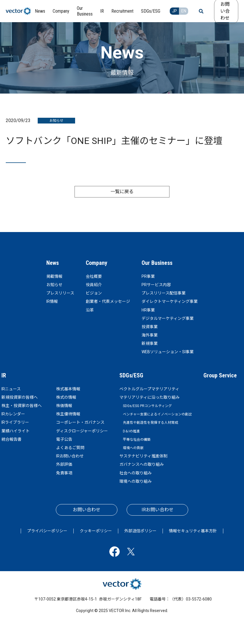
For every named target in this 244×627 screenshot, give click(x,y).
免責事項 (64, 473)
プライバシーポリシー (47, 531)
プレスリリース (60, 293)
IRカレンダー (13, 414)
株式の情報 (66, 397)
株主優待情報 (68, 414)
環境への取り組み (135, 481)
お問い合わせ (86, 509)
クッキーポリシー (96, 531)
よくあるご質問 (70, 447)
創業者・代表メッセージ (108, 301)
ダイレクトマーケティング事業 (170, 301)
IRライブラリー (15, 422)
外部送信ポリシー (140, 531)
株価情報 (64, 405)
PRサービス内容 (156, 284)
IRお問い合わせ (70, 456)
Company (96, 262)
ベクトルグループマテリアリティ (149, 389)
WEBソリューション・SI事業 (168, 351)
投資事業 (150, 326)
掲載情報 (54, 276)
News (52, 262)
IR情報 (52, 301)
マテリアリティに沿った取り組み (149, 397)
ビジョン (94, 293)
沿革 (90, 310)
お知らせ (54, 284)
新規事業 (150, 343)
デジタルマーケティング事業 (168, 318)
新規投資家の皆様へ (19, 397)
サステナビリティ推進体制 (143, 456)
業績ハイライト (15, 431)
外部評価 (64, 464)
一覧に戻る (122, 191)
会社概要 (94, 276)
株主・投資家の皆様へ (21, 405)
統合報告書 (11, 439)
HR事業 (148, 310)
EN (183, 11)
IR (3, 375)
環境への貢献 (133, 448)
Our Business (157, 262)
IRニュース (11, 389)
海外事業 (150, 335)
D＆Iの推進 (131, 431)
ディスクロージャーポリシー (82, 431)
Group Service (220, 375)
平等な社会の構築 (136, 440)
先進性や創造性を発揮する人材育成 (150, 423)
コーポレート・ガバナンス (80, 422)
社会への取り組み (135, 473)
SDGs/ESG (131, 375)
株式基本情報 (68, 389)
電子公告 (64, 439)
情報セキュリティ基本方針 (193, 531)
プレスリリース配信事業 (164, 293)
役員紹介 (94, 284)
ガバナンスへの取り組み (141, 464)
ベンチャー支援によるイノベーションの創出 (157, 414)
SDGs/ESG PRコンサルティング (147, 406)
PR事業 (148, 276)
